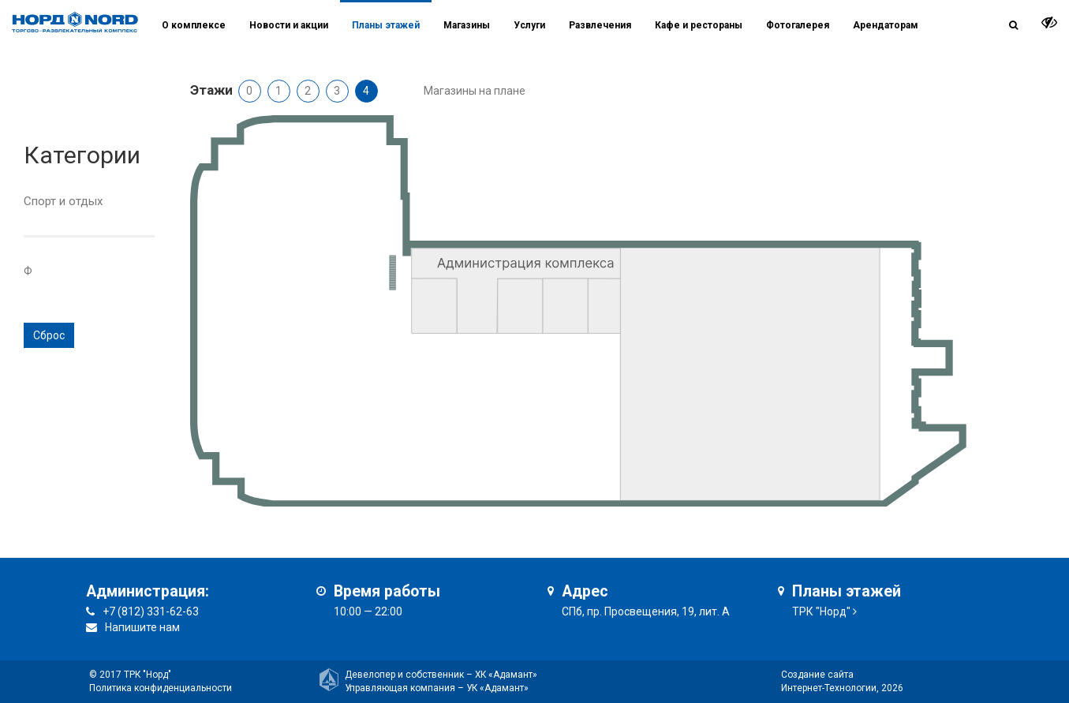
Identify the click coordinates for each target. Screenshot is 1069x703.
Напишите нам (142, 627)
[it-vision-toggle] (1049, 22)
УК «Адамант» (497, 688)
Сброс (49, 335)
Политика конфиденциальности (160, 688)
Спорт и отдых (63, 201)
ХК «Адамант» (506, 674)
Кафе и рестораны (698, 25)
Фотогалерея (797, 25)
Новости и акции (288, 25)
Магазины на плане (474, 90)
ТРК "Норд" (821, 611)
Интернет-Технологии (829, 688)
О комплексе (194, 25)
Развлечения (600, 25)
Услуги (529, 25)
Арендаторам (885, 25)
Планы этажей (386, 25)
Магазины (466, 25)
